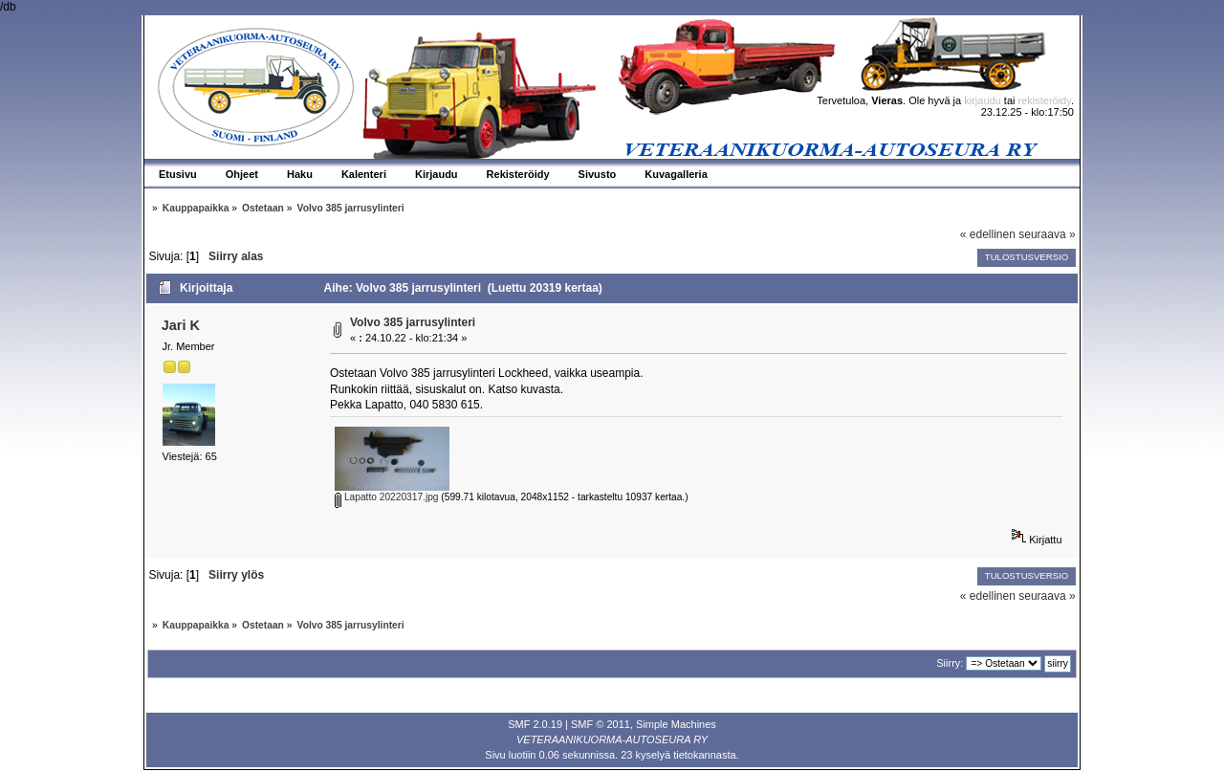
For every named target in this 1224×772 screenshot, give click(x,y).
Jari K (181, 325)
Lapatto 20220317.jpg (386, 497)
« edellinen (988, 234)
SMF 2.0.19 (535, 724)
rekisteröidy (1044, 100)
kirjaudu (982, 100)
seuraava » (1046, 234)
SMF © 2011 (600, 724)
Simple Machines (676, 724)
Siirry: (949, 663)
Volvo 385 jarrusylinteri (412, 322)
